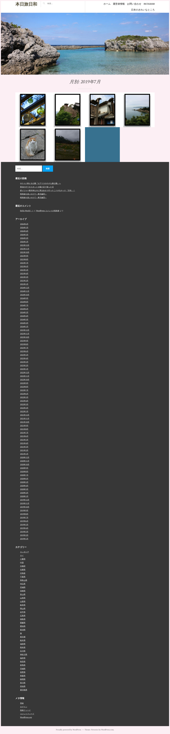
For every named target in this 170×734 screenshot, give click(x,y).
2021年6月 (24, 436)
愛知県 (22, 626)
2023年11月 (24, 333)
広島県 (22, 615)
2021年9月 (24, 425)
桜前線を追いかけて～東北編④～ (33, 194)
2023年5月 (24, 355)
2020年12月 (24, 457)
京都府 (22, 566)
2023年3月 (24, 362)
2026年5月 (24, 227)
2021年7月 (24, 432)
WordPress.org (26, 717)
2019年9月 (24, 510)
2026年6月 (24, 224)
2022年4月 (24, 400)
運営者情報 (119, 3)
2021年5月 (24, 439)
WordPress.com (107, 729)
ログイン (23, 706)
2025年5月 (24, 270)
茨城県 (22, 668)
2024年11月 (24, 291)
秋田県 (22, 661)
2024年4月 (24, 316)
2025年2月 (24, 280)
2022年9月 (24, 383)
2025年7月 (24, 263)
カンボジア (24, 552)
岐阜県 (22, 605)
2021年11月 (24, 418)
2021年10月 (24, 422)
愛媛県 (22, 622)
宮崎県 (22, 591)
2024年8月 (24, 301)
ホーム (106, 3)
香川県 (22, 683)
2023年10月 (24, 337)
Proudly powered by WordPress (68, 729)
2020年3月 (24, 489)
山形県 (22, 598)
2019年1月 (24, 538)
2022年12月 (24, 372)
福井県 (22, 658)
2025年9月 (24, 255)
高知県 (22, 686)
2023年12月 (24, 330)
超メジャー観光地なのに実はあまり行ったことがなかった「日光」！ (47, 190)
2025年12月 (24, 245)
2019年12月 (24, 499)
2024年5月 (24, 312)
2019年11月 (24, 503)
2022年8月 (24, 386)
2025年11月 (24, 248)
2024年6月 (24, 309)
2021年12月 (24, 415)
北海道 (22, 573)
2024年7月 (24, 305)
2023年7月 (24, 347)
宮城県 (22, 587)
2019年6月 (24, 521)
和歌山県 (23, 580)
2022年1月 (24, 411)
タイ (22, 555)
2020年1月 (24, 496)
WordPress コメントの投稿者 (47, 210)
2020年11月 (24, 461)
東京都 (22, 637)
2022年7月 (24, 390)
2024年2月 (24, 323)
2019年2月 (24, 535)
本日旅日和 (26, 4)
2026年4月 (24, 231)
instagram (149, 3)
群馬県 (22, 665)
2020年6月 (24, 478)
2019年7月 (24, 517)
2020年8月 (24, 471)
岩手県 (22, 612)
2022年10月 (24, 379)
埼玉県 (22, 584)
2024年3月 (24, 319)
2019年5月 (24, 524)
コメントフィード (27, 713)
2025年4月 (24, 273)
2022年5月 (24, 397)
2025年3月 (24, 277)
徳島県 (22, 619)
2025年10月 (24, 252)
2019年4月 (24, 528)
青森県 (22, 675)
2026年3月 (24, 234)
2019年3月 (24, 531)
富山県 (22, 594)
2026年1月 (24, 241)
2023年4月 (24, 358)
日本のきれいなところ (143, 9)
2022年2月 (24, 408)
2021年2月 (24, 450)
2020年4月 (24, 485)
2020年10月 (24, 464)
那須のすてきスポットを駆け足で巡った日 (37, 187)
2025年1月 (24, 284)
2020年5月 (24, 482)
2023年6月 (24, 351)
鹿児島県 (23, 690)
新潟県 (22, 630)
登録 (22, 703)
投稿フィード (25, 710)
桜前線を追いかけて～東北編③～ (33, 197)
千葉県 (22, 576)
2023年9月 (24, 340)
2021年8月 (24, 429)
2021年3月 (24, 446)
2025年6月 (24, 266)
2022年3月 (24, 404)
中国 (22, 562)
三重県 (22, 559)
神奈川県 (23, 654)
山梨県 (22, 601)
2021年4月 (24, 443)
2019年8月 (24, 514)
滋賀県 (22, 644)
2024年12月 (24, 287)
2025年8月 (24, 259)
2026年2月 (24, 238)
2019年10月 (24, 507)
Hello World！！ (26, 210)
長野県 (22, 672)
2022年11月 (24, 376)
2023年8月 (24, 344)
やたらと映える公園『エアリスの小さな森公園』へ (40, 183)
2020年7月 (24, 475)
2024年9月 (24, 298)
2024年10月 (24, 294)
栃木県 (22, 640)
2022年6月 (24, 393)
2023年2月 (24, 365)
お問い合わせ (134, 3)
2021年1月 (24, 454)
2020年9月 (24, 468)
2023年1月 (24, 369)
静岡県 (22, 679)
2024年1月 (24, 326)
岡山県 (22, 608)
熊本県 (22, 647)
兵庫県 (22, 569)
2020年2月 (24, 492)
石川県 (22, 651)
